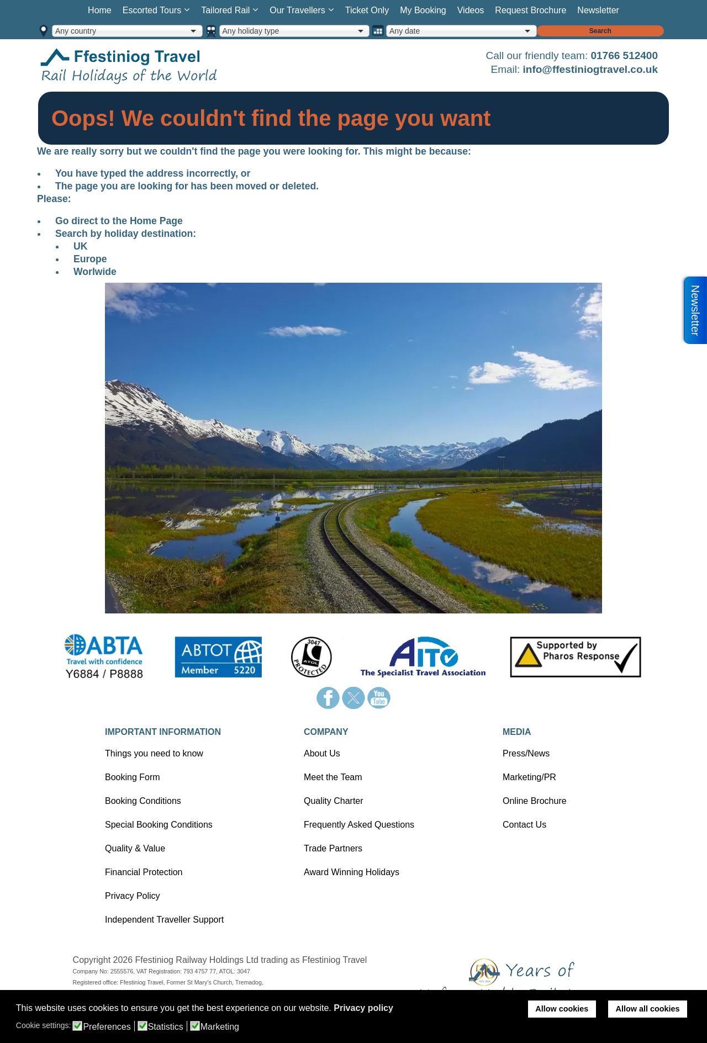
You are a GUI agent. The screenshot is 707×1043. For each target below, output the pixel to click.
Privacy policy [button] (363, 1008)
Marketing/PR (529, 777)
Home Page (156, 220)
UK (80, 246)
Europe (90, 258)
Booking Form (132, 777)
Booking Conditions (143, 801)
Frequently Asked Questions (359, 824)
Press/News (526, 753)
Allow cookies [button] (561, 1008)
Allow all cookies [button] (648, 1008)
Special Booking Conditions (159, 824)
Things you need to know (154, 753)
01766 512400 (624, 55)
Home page (145, 65)
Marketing (220, 1027)
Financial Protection (144, 872)
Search (600, 31)
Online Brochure (535, 801)
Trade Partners (333, 848)
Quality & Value (135, 848)
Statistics (165, 1027)
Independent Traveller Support (164, 919)
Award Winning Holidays (351, 872)
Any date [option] (404, 31)
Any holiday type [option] (251, 31)
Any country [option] (75, 31)
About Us (322, 753)
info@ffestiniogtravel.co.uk (590, 69)
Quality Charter (333, 801)
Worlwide (95, 271)
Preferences (106, 1027)
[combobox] (127, 31)
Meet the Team (333, 777)
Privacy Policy (132, 896)
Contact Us (524, 824)
